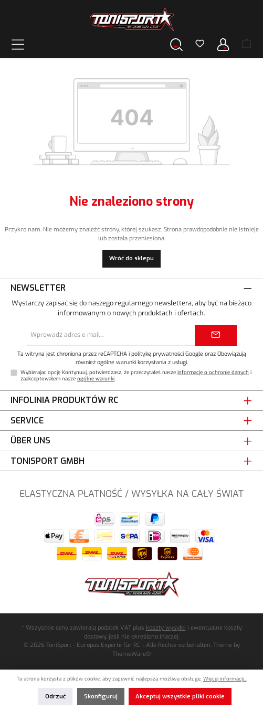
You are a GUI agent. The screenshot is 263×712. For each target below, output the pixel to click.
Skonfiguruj (101, 696)
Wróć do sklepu (131, 258)
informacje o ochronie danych (213, 372)
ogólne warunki (95, 378)
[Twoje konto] (223, 44)
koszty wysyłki (166, 628)
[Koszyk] (247, 44)
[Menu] (17, 44)
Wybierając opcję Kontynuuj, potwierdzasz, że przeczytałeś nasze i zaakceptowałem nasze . (135, 375)
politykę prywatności (157, 353)
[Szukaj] (176, 44)
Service (27, 420)
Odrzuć (55, 696)
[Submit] (216, 335)
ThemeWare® (131, 654)
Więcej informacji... (225, 678)
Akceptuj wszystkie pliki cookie (180, 696)
